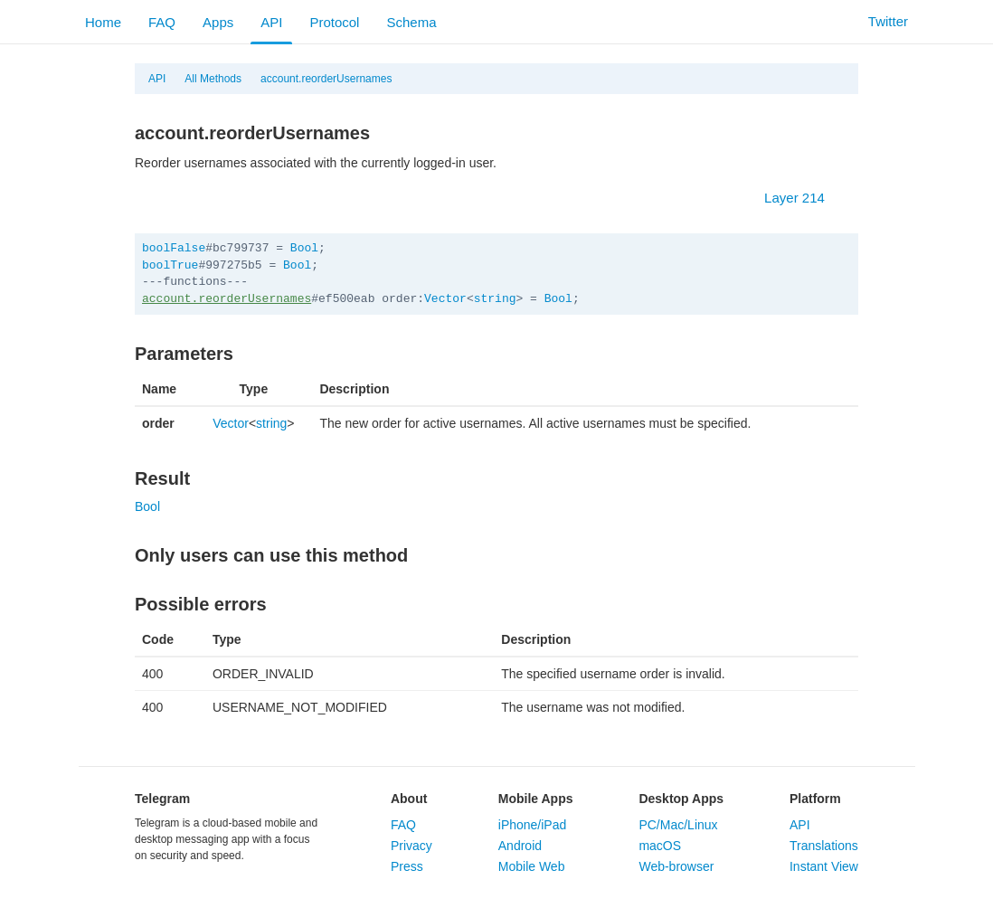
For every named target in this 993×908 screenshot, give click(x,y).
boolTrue (170, 265)
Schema (411, 22)
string (495, 299)
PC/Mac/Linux (677, 825)
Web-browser (676, 866)
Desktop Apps (680, 798)
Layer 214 (803, 197)
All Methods (212, 78)
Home (103, 22)
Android (520, 845)
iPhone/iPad (532, 825)
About (409, 798)
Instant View (824, 866)
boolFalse (173, 248)
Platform (815, 798)
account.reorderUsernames (326, 78)
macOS (659, 845)
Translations (824, 845)
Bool (304, 248)
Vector (445, 299)
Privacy (411, 845)
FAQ (161, 22)
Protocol (334, 22)
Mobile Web (531, 866)
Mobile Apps (535, 798)
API (271, 22)
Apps (218, 22)
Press (407, 866)
